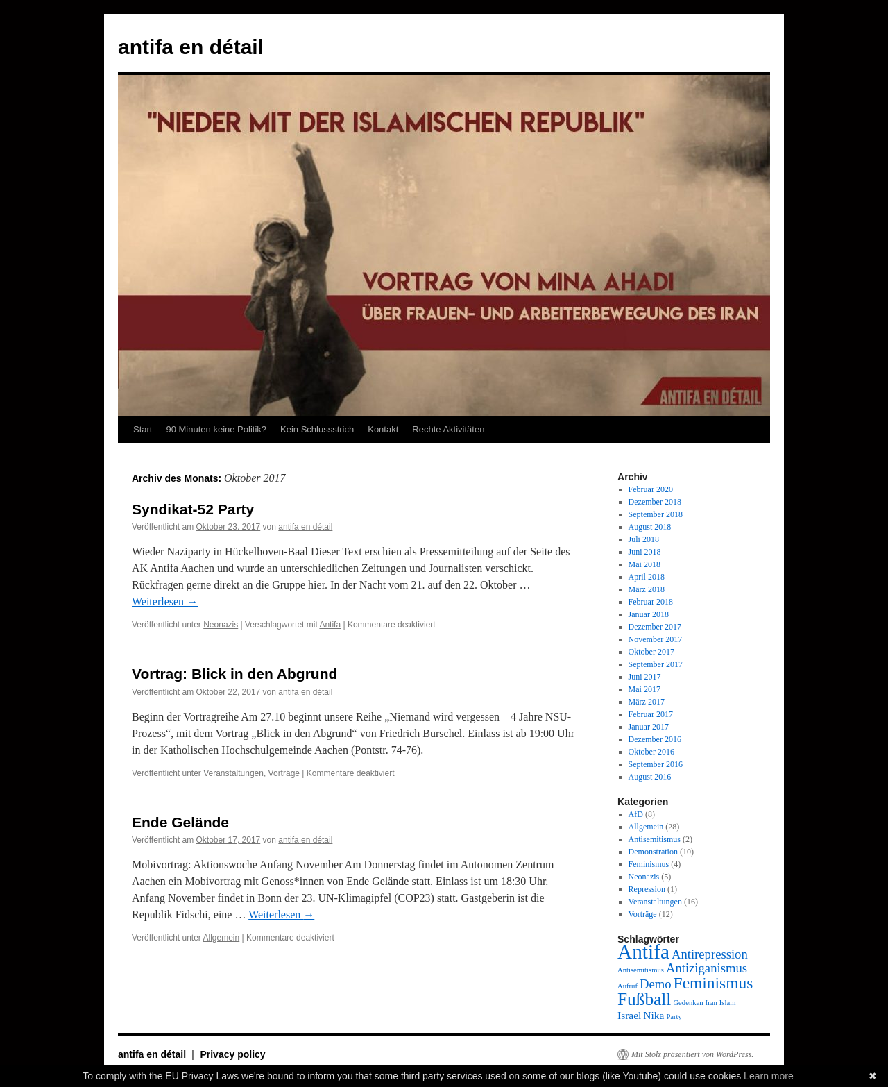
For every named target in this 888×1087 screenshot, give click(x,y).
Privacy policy (232, 1054)
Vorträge (284, 773)
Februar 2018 (651, 602)
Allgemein (221, 938)
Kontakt (383, 429)
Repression (647, 889)
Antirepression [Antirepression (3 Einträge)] (710, 954)
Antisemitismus (655, 839)
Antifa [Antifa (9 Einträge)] (643, 952)
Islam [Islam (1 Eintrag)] (727, 1002)
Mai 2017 (644, 689)
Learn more (769, 1075)
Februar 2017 (651, 714)
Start (142, 429)
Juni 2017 (645, 677)
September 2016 (656, 764)
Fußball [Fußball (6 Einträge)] (644, 999)
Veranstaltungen (233, 773)
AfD (636, 814)
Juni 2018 (645, 552)
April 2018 (647, 577)
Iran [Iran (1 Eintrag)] (711, 1002)
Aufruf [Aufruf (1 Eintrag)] (627, 986)
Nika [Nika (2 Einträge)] (653, 1015)
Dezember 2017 (655, 627)
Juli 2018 (644, 539)
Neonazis (220, 625)
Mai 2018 (644, 564)
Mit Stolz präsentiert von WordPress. (692, 1054)
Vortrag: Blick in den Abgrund (234, 674)
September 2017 (656, 664)
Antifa (330, 625)
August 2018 (650, 527)
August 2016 (650, 777)
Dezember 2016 (655, 739)
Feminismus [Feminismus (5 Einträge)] (713, 983)
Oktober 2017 (651, 652)
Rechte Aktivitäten (448, 429)
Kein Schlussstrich (317, 429)
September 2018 (656, 514)
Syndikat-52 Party (193, 509)
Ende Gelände (180, 822)
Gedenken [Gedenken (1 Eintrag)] (688, 1002)
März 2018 (647, 589)
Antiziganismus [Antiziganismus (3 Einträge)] (706, 968)
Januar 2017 (649, 727)
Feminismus (649, 864)
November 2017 (656, 639)
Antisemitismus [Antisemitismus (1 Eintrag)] (640, 970)
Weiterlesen (165, 601)
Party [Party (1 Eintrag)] (674, 1016)
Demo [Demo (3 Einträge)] (656, 984)
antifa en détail (191, 46)
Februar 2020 (651, 489)
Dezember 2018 (655, 502)
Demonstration (653, 852)
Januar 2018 (649, 614)
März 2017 (647, 702)
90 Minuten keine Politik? (216, 429)
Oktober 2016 (651, 752)
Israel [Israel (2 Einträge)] (629, 1015)
